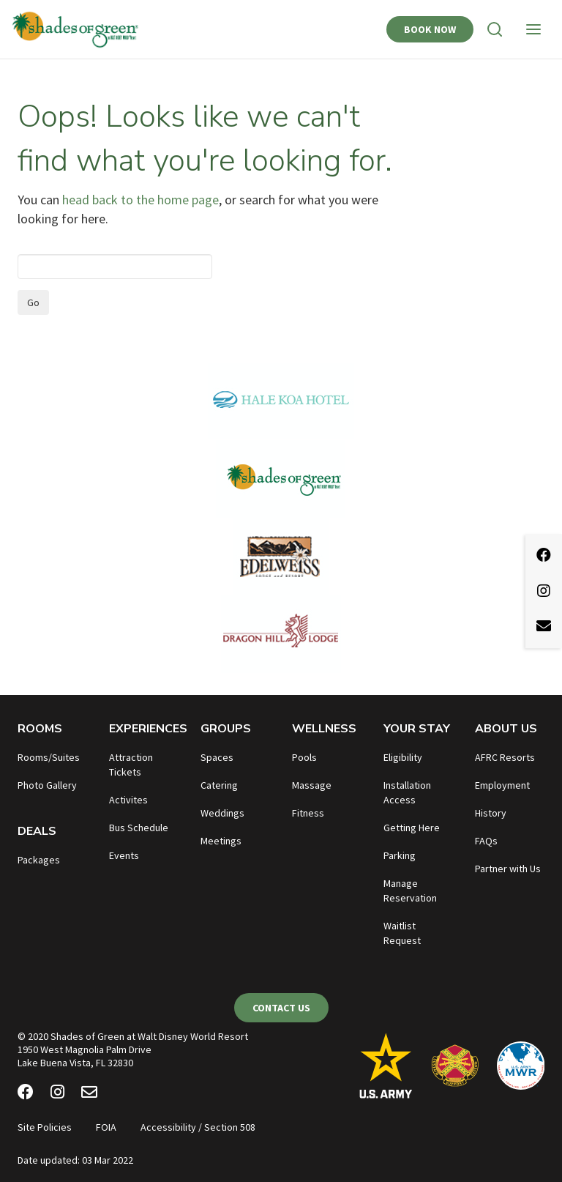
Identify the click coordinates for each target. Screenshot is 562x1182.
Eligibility (402, 757)
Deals (37, 831)
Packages (39, 859)
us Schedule (141, 827)
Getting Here (411, 827)
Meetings (221, 840)
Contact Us (281, 1007)
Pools (304, 757)
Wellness (324, 729)
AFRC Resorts (505, 757)
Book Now (430, 29)
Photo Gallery (47, 785)
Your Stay (416, 729)
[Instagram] (57, 1094)
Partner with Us (508, 868)
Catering (219, 785)
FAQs (486, 840)
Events (124, 855)
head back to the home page (140, 199)
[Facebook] (26, 1094)
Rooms (40, 729)
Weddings (222, 812)
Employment (502, 785)
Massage (311, 785)
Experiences (148, 729)
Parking (399, 855)
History (490, 812)
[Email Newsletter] (89, 1094)
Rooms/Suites (49, 757)
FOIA (106, 1127)
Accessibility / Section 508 (197, 1127)
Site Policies (45, 1127)
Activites (128, 799)
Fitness (308, 812)
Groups (226, 729)
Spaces (217, 757)
